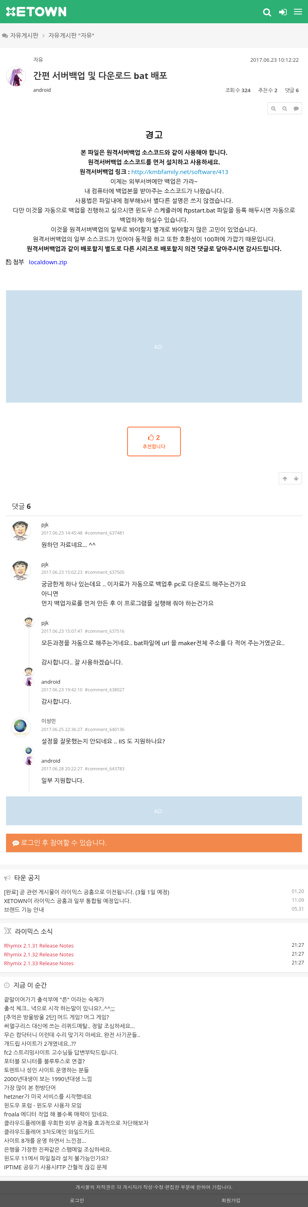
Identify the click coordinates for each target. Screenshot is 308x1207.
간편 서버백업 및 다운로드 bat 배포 (100, 75)
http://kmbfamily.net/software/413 (179, 172)
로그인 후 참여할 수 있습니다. (59, 842)
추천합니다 (154, 441)
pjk (45, 524)
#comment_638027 (105, 690)
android (42, 90)
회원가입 (231, 1200)
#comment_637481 (105, 533)
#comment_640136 (105, 729)
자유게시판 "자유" (72, 35)
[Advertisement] (154, 346)
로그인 (77, 1200)
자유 (38, 59)
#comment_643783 (105, 769)
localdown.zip (48, 262)
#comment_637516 (105, 631)
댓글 (21, 506)
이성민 (48, 721)
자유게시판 (20, 35)
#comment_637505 (105, 572)
